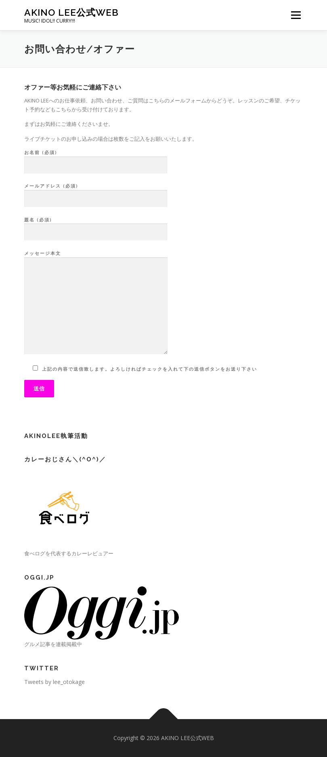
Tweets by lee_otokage (54, 682)
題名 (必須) (95, 226)
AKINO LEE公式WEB (71, 12)
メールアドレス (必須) (95, 192)
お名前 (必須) (95, 159)
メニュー (296, 15)
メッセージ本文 (96, 303)
